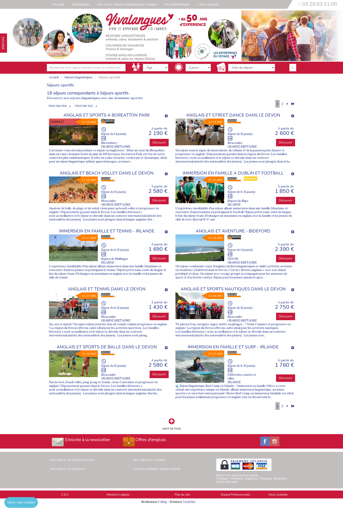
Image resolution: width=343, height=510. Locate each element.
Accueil (58, 4)
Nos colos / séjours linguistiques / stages (127, 4)
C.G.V (64, 495)
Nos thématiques (177, 4)
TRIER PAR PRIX (57, 106)
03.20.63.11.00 (319, 3)
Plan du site (182, 495)
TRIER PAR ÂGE (84, 106)
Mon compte (207, 4)
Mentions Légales (118, 495)
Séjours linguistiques (79, 77)
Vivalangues (81, 4)
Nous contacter (278, 495)
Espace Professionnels (235, 495)
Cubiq (162, 502)
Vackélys (189, 502)
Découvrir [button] (159, 142)
